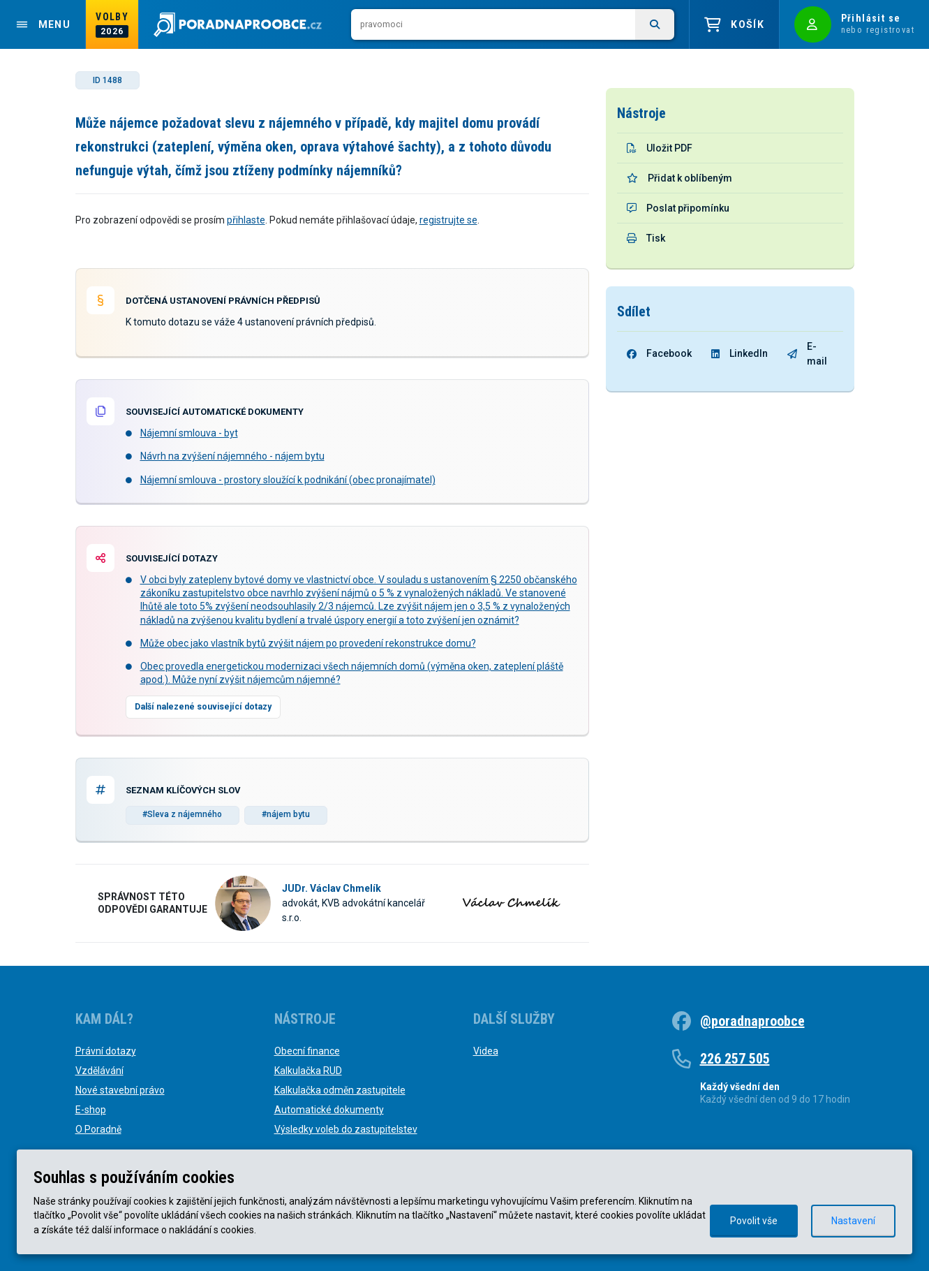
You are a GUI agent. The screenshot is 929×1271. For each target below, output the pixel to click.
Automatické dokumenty (329, 1109)
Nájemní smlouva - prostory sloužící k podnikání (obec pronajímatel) (288, 479)
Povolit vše (754, 1220)
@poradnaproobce (752, 1021)
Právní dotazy (105, 1051)
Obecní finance (307, 1051)
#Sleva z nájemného (182, 814)
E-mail (807, 354)
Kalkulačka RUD (308, 1070)
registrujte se (448, 220)
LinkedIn (739, 353)
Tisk (646, 238)
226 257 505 (735, 1058)
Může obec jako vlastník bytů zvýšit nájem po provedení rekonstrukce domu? (308, 643)
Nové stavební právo (120, 1090)
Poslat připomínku (678, 208)
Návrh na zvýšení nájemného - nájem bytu (232, 456)
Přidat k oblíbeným (679, 178)
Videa (485, 1051)
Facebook (659, 353)
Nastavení (853, 1220)
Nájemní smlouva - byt (189, 433)
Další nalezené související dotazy (203, 707)
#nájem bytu (286, 814)
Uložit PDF (659, 148)
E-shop (90, 1109)
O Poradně (98, 1129)
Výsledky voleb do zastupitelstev (345, 1129)
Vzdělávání (99, 1070)
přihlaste (246, 220)
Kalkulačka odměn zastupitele (340, 1090)
